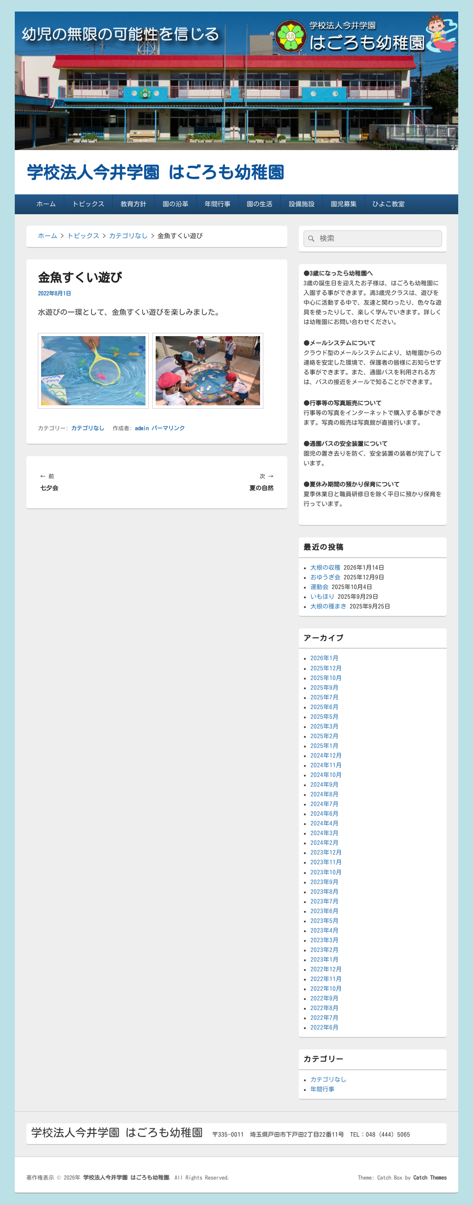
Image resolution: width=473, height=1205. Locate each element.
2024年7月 (324, 804)
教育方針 (133, 204)
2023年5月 (324, 921)
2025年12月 (326, 668)
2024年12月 (326, 756)
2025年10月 (326, 678)
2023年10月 (326, 872)
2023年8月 (324, 892)
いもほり (322, 597)
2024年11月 (326, 765)
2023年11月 (326, 862)
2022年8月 (324, 1008)
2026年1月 (324, 658)
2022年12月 (326, 969)
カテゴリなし (87, 428)
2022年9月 (324, 998)
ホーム (46, 204)
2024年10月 (326, 775)
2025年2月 (324, 736)
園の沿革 (175, 204)
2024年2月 (324, 843)
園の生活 (260, 204)
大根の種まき (328, 606)
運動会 (319, 587)
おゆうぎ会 (325, 577)
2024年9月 (324, 785)
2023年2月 (324, 950)
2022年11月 (326, 979)
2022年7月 (324, 1018)
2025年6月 (324, 707)
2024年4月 (324, 823)
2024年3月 (324, 833)
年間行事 (217, 204)
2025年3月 (324, 726)
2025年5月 (324, 717)
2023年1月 (324, 960)
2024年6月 (324, 814)
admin (142, 428)
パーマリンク (168, 428)
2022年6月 (324, 1027)
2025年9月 (324, 688)
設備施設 (302, 204)
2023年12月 (326, 853)
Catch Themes (430, 1177)
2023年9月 (324, 882)
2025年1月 (324, 746)
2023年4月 (324, 931)
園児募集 (344, 204)
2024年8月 (324, 794)
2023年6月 (324, 911)
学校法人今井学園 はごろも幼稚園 (155, 172)
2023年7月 (324, 901)
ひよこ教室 (388, 204)
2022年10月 (326, 989)
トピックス (88, 204)
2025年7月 (324, 697)
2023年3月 (324, 940)
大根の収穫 (325, 568)
